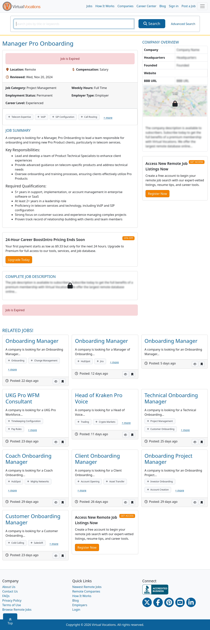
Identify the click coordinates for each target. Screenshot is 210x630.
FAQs (5, 596)
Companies (125, 6)
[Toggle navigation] (202, 6)
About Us (8, 587)
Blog (162, 6)
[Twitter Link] (147, 602)
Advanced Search (183, 24)
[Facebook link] (158, 602)
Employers (79, 605)
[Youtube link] (180, 602)
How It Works (104, 6)
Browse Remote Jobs (16, 609)
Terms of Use (11, 605)
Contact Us (10, 591)
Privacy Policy (11, 600)
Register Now (157, 194)
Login (76, 609)
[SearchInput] (74, 24)
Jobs (89, 6)
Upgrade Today (19, 260)
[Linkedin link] (191, 602)
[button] (56, 381)
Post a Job (189, 6)
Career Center (147, 6)
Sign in (174, 6)
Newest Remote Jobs (86, 587)
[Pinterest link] (169, 602)
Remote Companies (86, 591)
